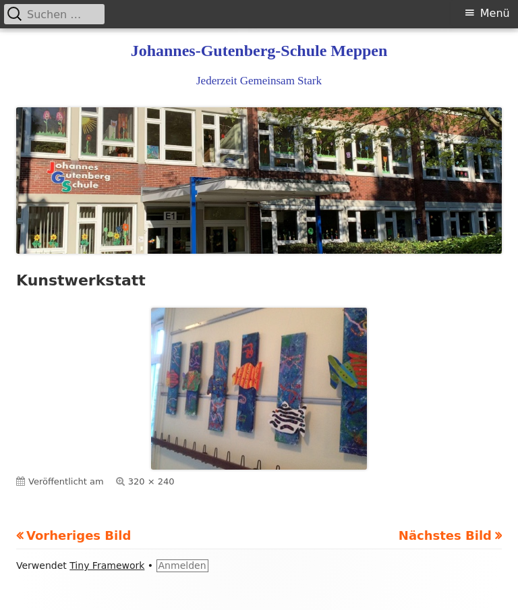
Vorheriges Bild (78, 535)
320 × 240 (151, 481)
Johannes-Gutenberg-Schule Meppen (259, 50)
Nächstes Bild (445, 535)
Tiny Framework (106, 565)
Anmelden (182, 565)
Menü (495, 13)
